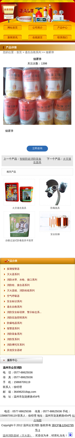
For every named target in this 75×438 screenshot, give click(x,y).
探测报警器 (13, 268)
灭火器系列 (13, 274)
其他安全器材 (14, 350)
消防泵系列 (13, 339)
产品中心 (62, 27)
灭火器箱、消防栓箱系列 (21, 290)
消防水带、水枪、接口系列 (22, 279)
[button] (37, 20)
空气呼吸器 (13, 295)
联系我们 (62, 37)
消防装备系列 (14, 333)
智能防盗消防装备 (30, 158)
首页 (19, 52)
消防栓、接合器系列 (18, 285)
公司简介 (37, 27)
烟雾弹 (50, 52)
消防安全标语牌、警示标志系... (24, 312)
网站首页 (13, 27)
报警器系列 (13, 328)
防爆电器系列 (14, 323)
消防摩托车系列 (16, 344)
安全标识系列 (14, 301)
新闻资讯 (13, 37)
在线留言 (37, 37)
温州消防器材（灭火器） (17, 435)
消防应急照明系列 (17, 317)
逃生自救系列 (33, 52)
